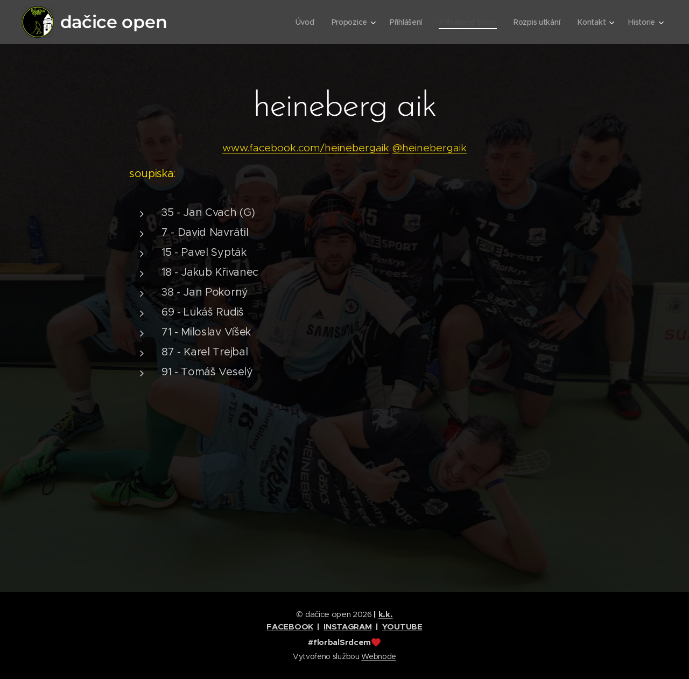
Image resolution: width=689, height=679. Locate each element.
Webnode (378, 656)
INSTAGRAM (347, 626)
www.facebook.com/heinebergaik (305, 147)
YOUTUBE (402, 626)
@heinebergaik (429, 147)
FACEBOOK (289, 626)
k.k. (385, 614)
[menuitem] (300, 22)
